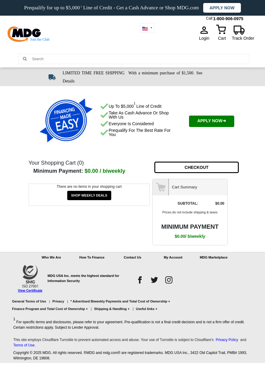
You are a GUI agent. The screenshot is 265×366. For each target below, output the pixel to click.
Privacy (58, 301)
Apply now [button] (222, 7)
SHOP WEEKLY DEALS (89, 195)
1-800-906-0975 (228, 17)
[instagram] (168, 280)
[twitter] (154, 280)
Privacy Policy (227, 340)
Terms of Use (24, 345)
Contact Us (132, 257)
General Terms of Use (29, 301)
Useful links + (146, 309)
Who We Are (51, 257)
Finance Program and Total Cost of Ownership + (50, 309)
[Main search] (24, 58)
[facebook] (140, 280)
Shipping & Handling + (112, 309)
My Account (173, 257)
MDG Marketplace (214, 257)
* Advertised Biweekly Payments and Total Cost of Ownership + (120, 301)
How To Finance (92, 257)
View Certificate (30, 290)
